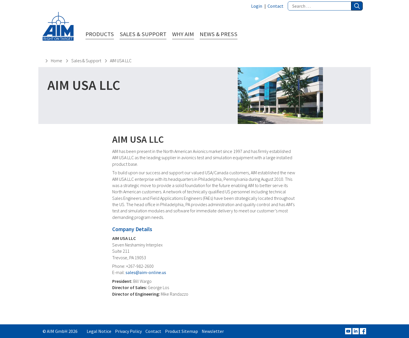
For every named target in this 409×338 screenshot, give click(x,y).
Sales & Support (143, 34)
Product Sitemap (181, 331)
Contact (275, 6)
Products (99, 34)
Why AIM (183, 34)
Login (256, 6)
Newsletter (213, 331)
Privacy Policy (128, 331)
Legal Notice (99, 331)
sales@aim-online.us (146, 272)
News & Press (218, 34)
